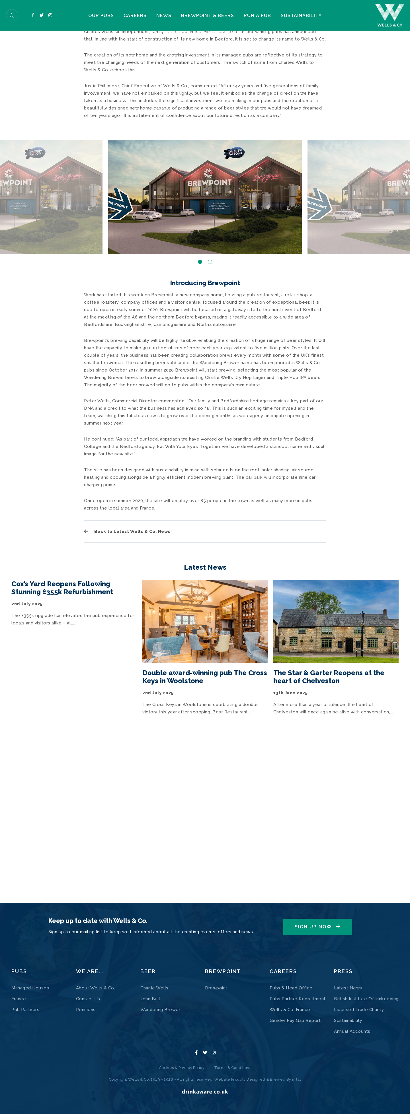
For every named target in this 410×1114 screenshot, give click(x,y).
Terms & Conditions (232, 1068)
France (18, 998)
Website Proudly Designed (240, 1079)
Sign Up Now (313, 927)
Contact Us (88, 998)
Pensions (86, 1009)
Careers (125, 16)
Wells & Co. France (290, 1009)
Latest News (348, 988)
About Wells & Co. (95, 988)
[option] (205, 346)
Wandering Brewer (160, 1009)
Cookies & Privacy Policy (181, 1068)
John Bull (150, 998)
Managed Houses (30, 988)
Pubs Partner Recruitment (298, 998)
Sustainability (317, 16)
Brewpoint (216, 988)
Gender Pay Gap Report (295, 1020)
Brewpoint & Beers (212, 16)
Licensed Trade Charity (359, 1009)
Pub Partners (25, 1009)
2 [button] (210, 411)
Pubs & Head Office (291, 988)
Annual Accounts (352, 1031)
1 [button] (200, 411)
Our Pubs (85, 16)
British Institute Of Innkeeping (366, 998)
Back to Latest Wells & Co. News (127, 680)
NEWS (162, 16)
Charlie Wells (154, 988)
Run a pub (267, 16)
